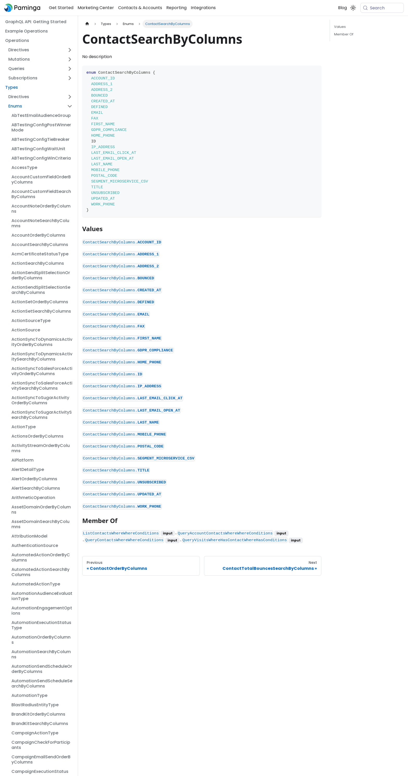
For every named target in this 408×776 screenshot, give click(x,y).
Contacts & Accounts (140, 8)
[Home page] (87, 24)
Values (340, 26)
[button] (40, 50)
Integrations (203, 8)
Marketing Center (96, 8)
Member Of (343, 34)
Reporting (176, 8)
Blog (342, 8)
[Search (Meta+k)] (382, 8)
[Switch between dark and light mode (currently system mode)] (353, 8)
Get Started (61, 8)
